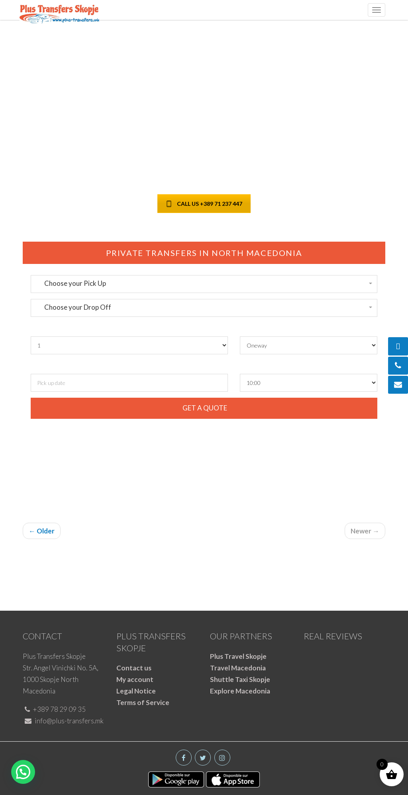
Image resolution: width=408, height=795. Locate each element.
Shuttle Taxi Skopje (240, 679)
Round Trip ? (259, 328)
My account (134, 679)
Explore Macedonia (240, 691)
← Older (42, 531)
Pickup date (49, 366)
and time (82, 366)
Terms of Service (142, 702)
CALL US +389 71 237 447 (204, 203)
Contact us (133, 668)
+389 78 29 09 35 (55, 709)
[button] (204, 283)
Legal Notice (136, 691)
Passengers (49, 328)
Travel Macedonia (238, 668)
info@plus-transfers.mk (64, 721)
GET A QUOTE (204, 408)
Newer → (365, 531)
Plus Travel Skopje (238, 656)
